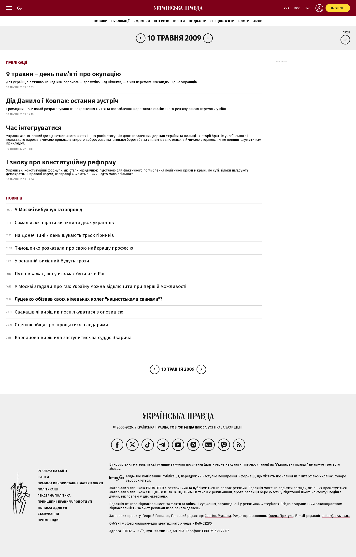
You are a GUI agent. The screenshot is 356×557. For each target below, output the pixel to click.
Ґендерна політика (54, 495)
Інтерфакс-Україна (316, 476)
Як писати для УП (52, 508)
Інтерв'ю (161, 21)
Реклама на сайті (52, 471)
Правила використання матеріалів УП (70, 483)
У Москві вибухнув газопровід (48, 210)
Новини (100, 21)
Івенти (179, 21)
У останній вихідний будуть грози (52, 261)
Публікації (120, 21)
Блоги (243, 21)
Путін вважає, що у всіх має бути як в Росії (61, 273)
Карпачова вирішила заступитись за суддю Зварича (73, 337)
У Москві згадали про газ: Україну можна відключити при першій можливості (100, 286)
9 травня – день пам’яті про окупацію (63, 74)
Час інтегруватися (33, 128)
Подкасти (197, 21)
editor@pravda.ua (336, 516)
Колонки (141, 21)
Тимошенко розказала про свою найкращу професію (74, 248)
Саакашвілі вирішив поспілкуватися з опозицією (69, 312)
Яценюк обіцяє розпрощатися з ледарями (61, 325)
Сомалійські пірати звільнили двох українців (64, 222)
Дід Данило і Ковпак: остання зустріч (62, 101)
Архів (257, 21)
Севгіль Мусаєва (218, 516)
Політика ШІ (48, 489)
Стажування (48, 514)
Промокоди (48, 520)
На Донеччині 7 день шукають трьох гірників (64, 235)
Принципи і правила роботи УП (65, 501)
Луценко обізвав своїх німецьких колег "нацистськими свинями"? (88, 299)
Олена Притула (281, 516)
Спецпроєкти (222, 21)
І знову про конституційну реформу (61, 162)
